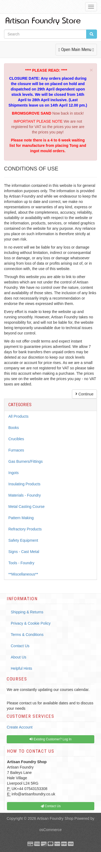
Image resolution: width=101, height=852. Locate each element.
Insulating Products (24, 484)
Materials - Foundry (24, 495)
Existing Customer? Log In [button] (50, 739)
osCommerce (50, 830)
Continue (84, 394)
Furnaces (16, 450)
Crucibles (16, 439)
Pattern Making (21, 518)
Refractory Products (25, 529)
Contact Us (20, 646)
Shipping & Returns (27, 612)
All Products (18, 416)
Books (13, 427)
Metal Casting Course (26, 506)
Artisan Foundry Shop (55, 818)
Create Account (20, 727)
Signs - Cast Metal (23, 551)
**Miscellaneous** (23, 574)
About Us (18, 657)
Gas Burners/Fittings (25, 461)
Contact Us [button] (51, 806)
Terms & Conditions (27, 634)
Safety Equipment (23, 540)
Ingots (13, 473)
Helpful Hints (21, 668)
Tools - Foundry (21, 563)
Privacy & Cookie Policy (31, 623)
